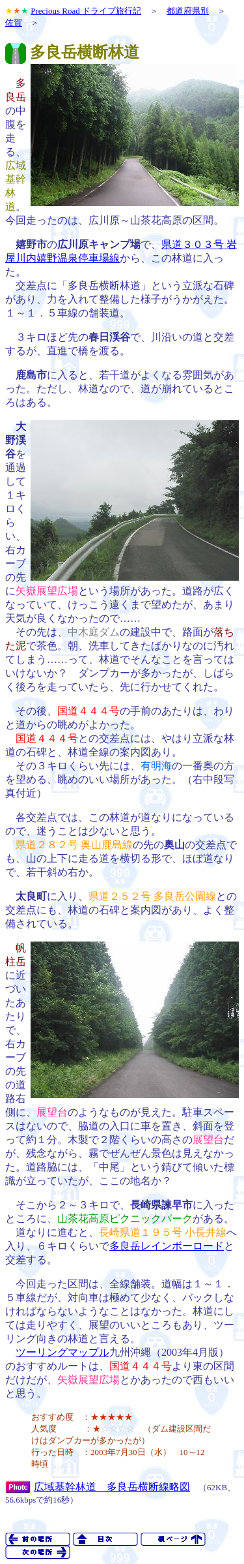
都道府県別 (188, 11)
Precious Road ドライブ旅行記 (86, 11)
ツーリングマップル (62, 1352)
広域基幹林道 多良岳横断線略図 (112, 1486)
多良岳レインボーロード (166, 1245)
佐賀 (13, 22)
